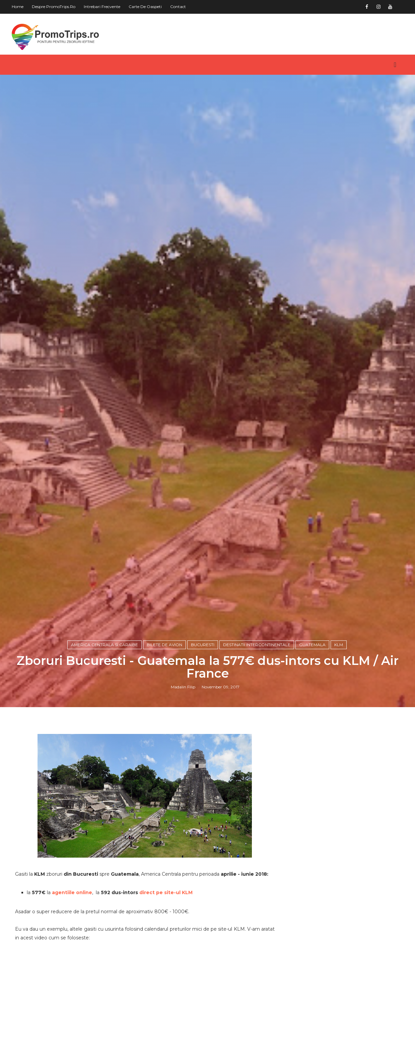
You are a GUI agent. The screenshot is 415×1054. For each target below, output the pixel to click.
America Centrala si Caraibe (104, 644)
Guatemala (312, 644)
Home (17, 6)
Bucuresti (202, 644)
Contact (178, 6)
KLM (338, 644)
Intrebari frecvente (102, 6)
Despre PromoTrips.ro (53, 6)
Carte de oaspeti (145, 6)
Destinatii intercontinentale (256, 644)
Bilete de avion (164, 644)
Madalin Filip (183, 686)
